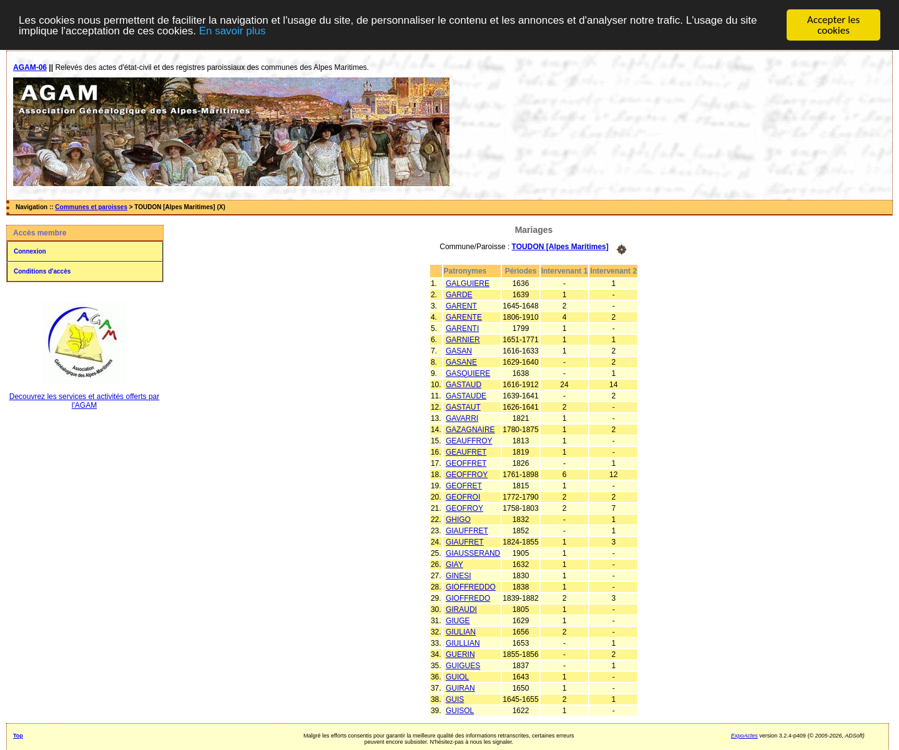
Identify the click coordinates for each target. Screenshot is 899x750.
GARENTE (464, 316)
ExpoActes (744, 735)
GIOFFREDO (468, 597)
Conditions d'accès (42, 271)
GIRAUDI (461, 608)
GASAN (459, 350)
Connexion (30, 251)
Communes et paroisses (91, 207)
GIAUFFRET (467, 530)
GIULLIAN (463, 642)
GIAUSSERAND (473, 552)
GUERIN (460, 653)
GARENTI (462, 327)
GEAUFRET (466, 451)
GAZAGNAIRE (470, 429)
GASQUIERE (468, 372)
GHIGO (458, 519)
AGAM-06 (30, 67)
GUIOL (457, 676)
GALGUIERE (467, 283)
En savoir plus (232, 30)
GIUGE (458, 620)
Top (18, 735)
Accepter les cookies (833, 25)
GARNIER (463, 339)
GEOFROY (464, 507)
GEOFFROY (467, 474)
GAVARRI (462, 417)
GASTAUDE (466, 395)
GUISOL (460, 710)
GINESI (458, 575)
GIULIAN (461, 631)
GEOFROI (463, 496)
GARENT (461, 305)
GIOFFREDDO (471, 586)
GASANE (461, 361)
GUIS (455, 698)
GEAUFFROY (469, 440)
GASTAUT (463, 406)
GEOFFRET (466, 462)
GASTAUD (463, 384)
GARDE (459, 294)
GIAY (454, 564)
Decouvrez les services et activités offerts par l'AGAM (84, 401)
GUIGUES (463, 665)
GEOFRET (464, 485)
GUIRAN (460, 687)
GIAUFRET (465, 541)
